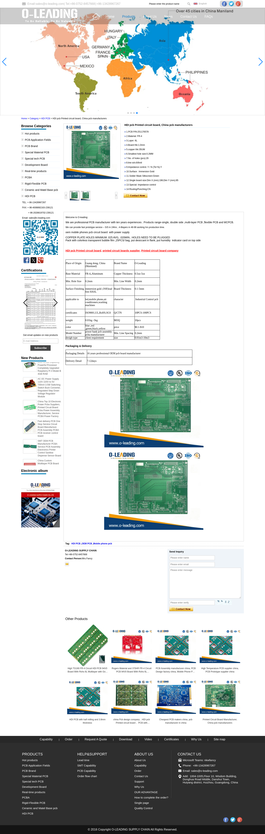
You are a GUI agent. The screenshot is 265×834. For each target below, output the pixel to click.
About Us (140, 760)
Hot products (32, 133)
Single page (141, 802)
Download (125, 739)
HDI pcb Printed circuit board (83, 250)
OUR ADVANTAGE (146, 792)
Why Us (196, 739)
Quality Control (143, 808)
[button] (128, 113)
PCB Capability (86, 770)
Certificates (171, 739)
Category (34, 118)
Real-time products (36, 171)
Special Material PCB (37, 152)
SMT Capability (86, 765)
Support (139, 781)
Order (69, 739)
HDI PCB (45, 118)
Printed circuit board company (160, 250)
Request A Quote (96, 739)
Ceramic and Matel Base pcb (41, 189)
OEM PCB (87, 543)
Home (24, 118)
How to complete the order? (151, 797)
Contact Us (141, 776)
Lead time (83, 760)
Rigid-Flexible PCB (35, 183)
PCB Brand (31, 146)
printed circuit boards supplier (121, 250)
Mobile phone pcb (102, 543)
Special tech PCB (35, 158)
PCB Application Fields (38, 139)
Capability (46, 739)
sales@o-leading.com (50, 3)
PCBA (28, 177)
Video (148, 739)
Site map (219, 739)
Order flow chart (87, 776)
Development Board (36, 164)
